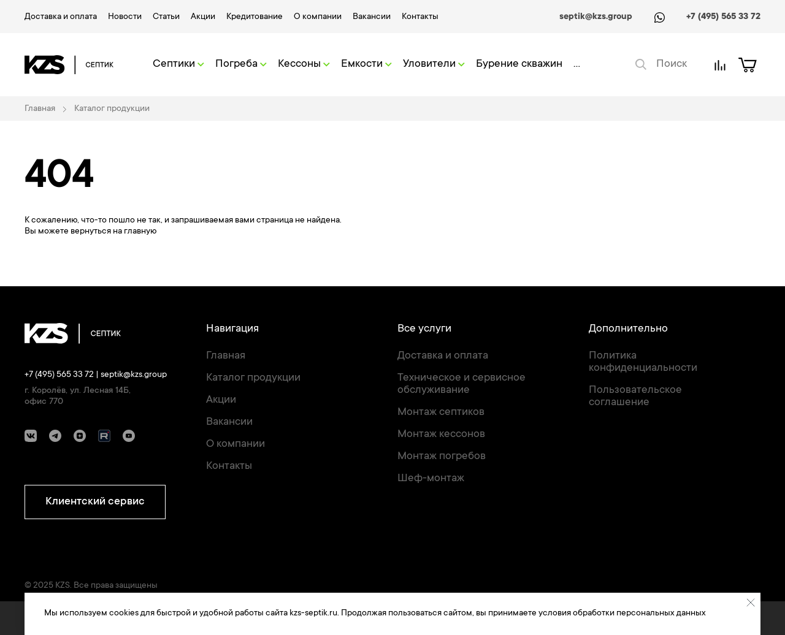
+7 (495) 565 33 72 (723, 17)
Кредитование (254, 17)
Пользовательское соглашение (635, 396)
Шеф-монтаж (430, 479)
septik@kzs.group (595, 17)
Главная (225, 356)
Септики (178, 64)
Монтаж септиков (440, 412)
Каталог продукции (253, 378)
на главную (134, 232)
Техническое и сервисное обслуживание (461, 384)
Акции (203, 17)
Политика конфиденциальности (643, 362)
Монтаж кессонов (441, 434)
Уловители (434, 64)
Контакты (420, 17)
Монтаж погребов (441, 457)
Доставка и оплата (61, 17)
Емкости (366, 64)
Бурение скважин (519, 64)
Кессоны (304, 64)
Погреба (241, 64)
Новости (125, 17)
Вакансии (372, 17)
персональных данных (661, 613)
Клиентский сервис (95, 502)
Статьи (166, 17)
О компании (318, 17)
